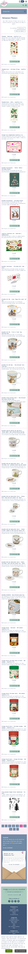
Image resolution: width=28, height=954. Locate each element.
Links (14, 937)
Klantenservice (14, 906)
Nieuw (14, 927)
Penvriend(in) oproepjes (14, 932)
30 (10, 829)
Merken (14, 925)
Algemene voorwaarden (14, 910)
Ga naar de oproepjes (14, 864)
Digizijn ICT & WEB (22, 952)
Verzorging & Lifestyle (14, 920)
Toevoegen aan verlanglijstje (9, 64)
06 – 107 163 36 (14, 944)
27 (17, 825)
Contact (14, 913)
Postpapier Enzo (14, 918)
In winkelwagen (14, 61)
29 (24, 825)
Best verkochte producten (14, 926)
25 (9, 825)
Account (14, 908)
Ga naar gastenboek (7, 847)
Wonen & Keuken (14, 921)
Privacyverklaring (14, 914)
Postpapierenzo (14, 930)
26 (13, 825)
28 (21, 825)
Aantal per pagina (20, 31)
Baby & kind (14, 922)
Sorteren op (21, 28)
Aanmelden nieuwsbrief (13, 894)
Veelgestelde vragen (14, 909)
